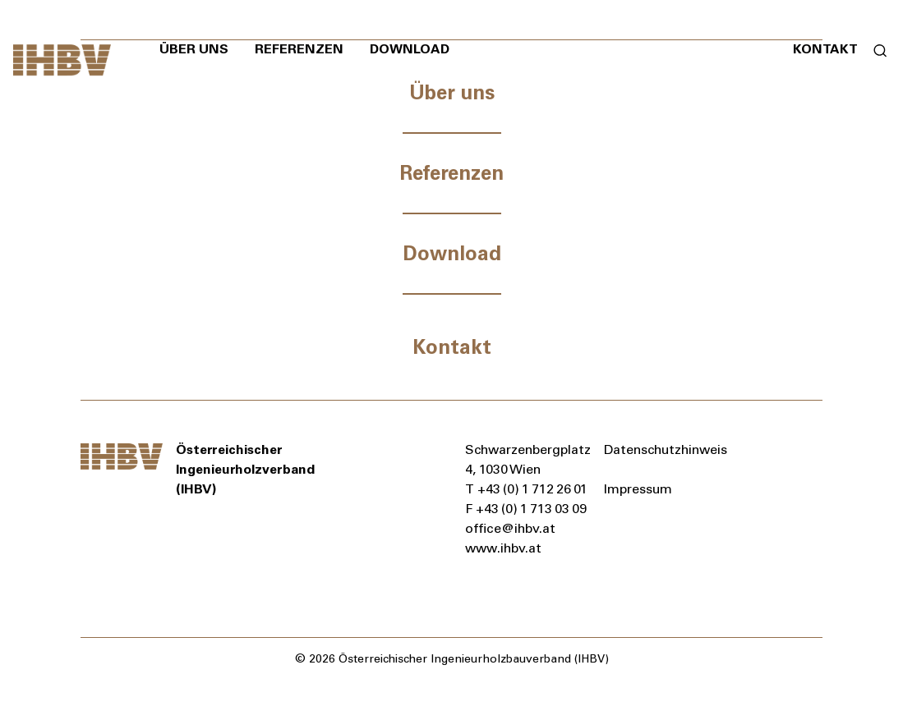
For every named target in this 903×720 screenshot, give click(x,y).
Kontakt (825, 49)
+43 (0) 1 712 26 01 (533, 489)
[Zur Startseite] (62, 60)
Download (409, 49)
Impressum (638, 489)
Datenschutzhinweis (665, 449)
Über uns (193, 49)
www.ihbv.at (503, 548)
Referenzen (299, 49)
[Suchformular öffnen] (874, 49)
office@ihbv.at (510, 528)
